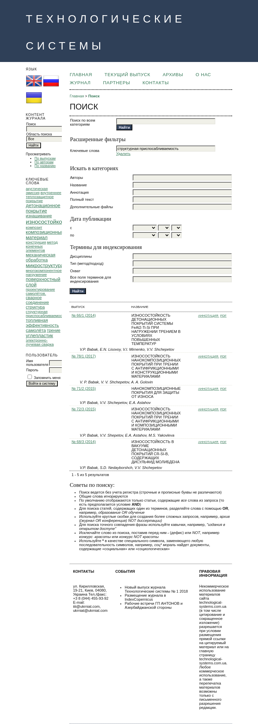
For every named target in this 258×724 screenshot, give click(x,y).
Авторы (76, 178)
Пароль (32, 370)
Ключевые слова (84, 151)
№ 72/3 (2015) (84, 409)
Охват (75, 271)
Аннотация (79, 192)
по (72, 235)
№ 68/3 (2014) (84, 442)
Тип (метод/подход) (86, 263)
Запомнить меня (47, 378)
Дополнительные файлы (91, 207)
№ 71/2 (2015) (84, 388)
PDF (223, 315)
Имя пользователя (37, 363)
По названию (45, 166)
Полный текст (82, 199)
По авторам (44, 162)
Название (78, 185)
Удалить (123, 154)
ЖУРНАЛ (80, 82)
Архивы (173, 74)
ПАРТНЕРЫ (116, 82)
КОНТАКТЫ (155, 82)
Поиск (94, 96)
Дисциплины (81, 256)
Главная (81, 74)
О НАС (203, 74)
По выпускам (45, 158)
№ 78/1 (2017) (84, 356)
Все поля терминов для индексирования (90, 279)
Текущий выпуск (127, 74)
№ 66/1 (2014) (84, 315)
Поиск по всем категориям (82, 122)
